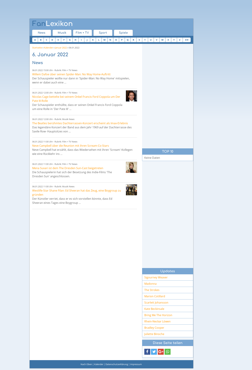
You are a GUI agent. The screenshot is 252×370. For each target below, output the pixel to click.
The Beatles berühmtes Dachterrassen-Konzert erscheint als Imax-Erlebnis (80, 123)
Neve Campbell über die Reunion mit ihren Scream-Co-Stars (70, 146)
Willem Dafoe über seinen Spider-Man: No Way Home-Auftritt (71, 74)
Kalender (48, 47)
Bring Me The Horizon (158, 315)
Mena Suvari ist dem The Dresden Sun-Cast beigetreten (67, 168)
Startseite (37, 47)
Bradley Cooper (154, 328)
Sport (103, 32)
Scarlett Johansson (156, 302)
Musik (62, 32)
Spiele (123, 32)
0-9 (186, 39)
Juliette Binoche (154, 334)
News (41, 32)
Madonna (150, 284)
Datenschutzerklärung (116, 364)
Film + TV (82, 32)
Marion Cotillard (154, 296)
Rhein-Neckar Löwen (157, 321)
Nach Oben (86, 364)
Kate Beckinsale (154, 309)
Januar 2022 (61, 47)
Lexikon (52, 24)
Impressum (136, 364)
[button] (147, 352)
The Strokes (151, 290)
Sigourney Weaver (156, 277)
